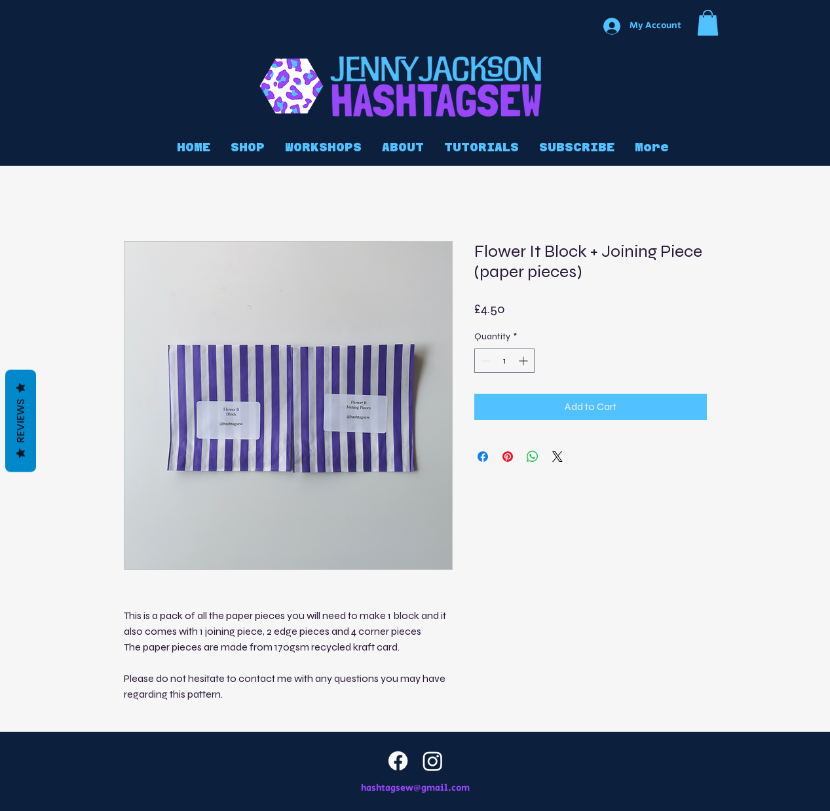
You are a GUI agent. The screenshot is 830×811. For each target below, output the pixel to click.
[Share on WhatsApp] (532, 456)
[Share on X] (557, 456)
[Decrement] (484, 360)
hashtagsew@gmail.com (415, 788)
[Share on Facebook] (483, 456)
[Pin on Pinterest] (508, 456)
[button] (708, 22)
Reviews (20, 421)
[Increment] (524, 360)
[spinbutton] (504, 360)
